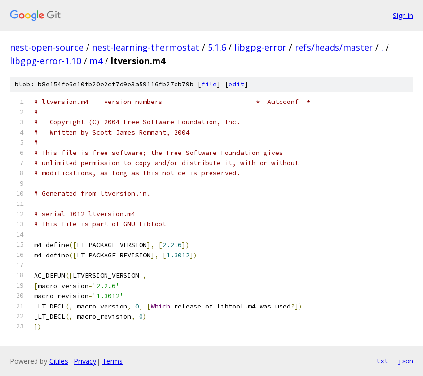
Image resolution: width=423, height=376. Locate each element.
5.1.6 (217, 47)
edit (236, 84)
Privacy (85, 361)
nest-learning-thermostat (145, 47)
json (405, 361)
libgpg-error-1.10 (45, 61)
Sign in (403, 15)
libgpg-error (260, 47)
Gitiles (58, 361)
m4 (96, 61)
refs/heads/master (334, 47)
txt (382, 361)
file (209, 84)
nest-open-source (47, 47)
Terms (112, 361)
